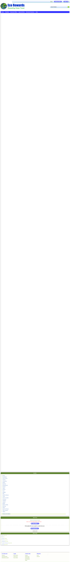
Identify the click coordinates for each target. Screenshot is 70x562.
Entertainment (5, 485)
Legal (15, 553)
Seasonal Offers (13, 12)
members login (35, 530)
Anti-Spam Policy (4, 556)
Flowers (4, 489)
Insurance (4, 499)
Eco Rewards (4, 553)
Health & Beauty (6, 495)
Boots (4, 535)
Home (2, 12)
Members (39, 553)
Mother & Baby (5, 504)
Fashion (4, 479)
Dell (3, 536)
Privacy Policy (16, 555)
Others (4, 507)
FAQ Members (27, 558)
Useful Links (27, 553)
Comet (5, 544)
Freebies (7, 12)
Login (38, 555)
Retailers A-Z (27, 556)
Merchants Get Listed (5, 557)
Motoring (4, 506)
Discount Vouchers (30, 12)
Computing (5, 481)
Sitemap (26, 555)
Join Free (38, 556)
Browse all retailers (6, 513)
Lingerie (4, 502)
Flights (4, 488)
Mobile (4, 503)
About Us (3, 555)
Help (51, 1)
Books (4, 475)
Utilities (4, 511)
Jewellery (4, 500)
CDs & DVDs (5, 478)
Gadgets (4, 492)
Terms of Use (16, 556)
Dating (4, 482)
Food (3, 490)
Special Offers (22, 12)
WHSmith (5, 541)
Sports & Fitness (6, 508)
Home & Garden (6, 497)
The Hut (4, 539)
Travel (4, 496)
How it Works (16, 557)
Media (26, 560)
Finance (4, 486)
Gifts (3, 493)
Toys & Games (5, 510)
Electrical (4, 483)
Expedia (4, 538)
